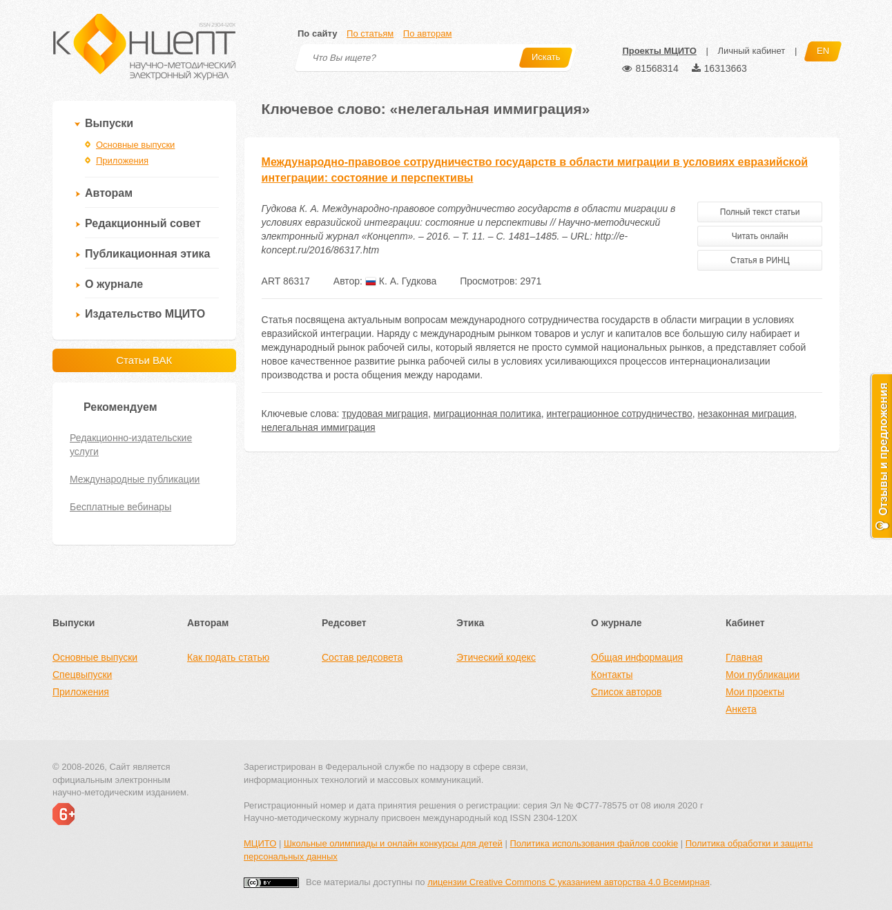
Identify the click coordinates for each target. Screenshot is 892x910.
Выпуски (109, 123)
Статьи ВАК (144, 360)
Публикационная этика (147, 254)
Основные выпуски (135, 144)
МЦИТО (260, 843)
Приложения (122, 160)
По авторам (427, 33)
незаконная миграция (746, 413)
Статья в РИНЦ (760, 260)
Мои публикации (762, 674)
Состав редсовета (362, 657)
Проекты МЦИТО (659, 51)
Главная (744, 657)
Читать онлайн (760, 236)
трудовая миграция (385, 413)
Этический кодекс (496, 657)
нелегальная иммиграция (319, 427)
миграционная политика (487, 413)
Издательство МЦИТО (145, 314)
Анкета (741, 709)
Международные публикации (135, 479)
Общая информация (637, 657)
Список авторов (626, 691)
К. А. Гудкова (400, 281)
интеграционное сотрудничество (619, 413)
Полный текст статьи (760, 212)
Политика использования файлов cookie (594, 843)
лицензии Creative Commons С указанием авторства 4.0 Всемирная (568, 882)
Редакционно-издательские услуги (131, 444)
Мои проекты (755, 691)
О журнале (114, 284)
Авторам (109, 193)
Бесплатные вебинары (120, 506)
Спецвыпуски (82, 674)
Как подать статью (228, 657)
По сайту (317, 33)
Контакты (611, 674)
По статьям (370, 33)
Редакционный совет (143, 223)
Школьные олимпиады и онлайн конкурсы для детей (393, 843)
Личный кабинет (751, 51)
